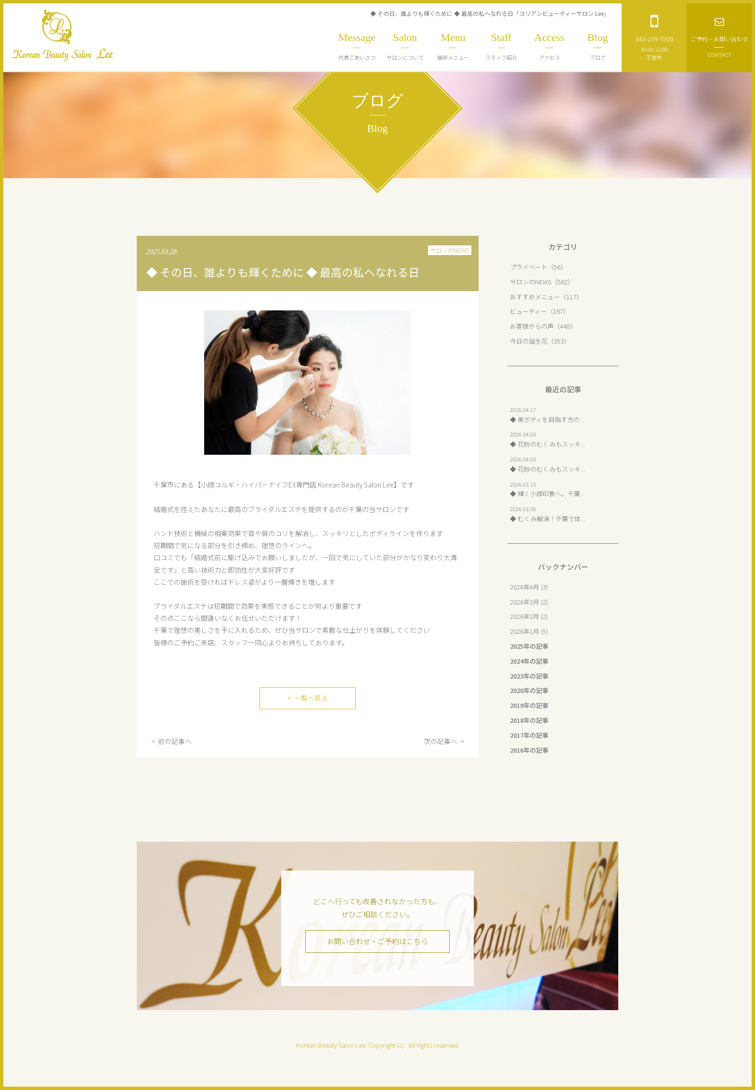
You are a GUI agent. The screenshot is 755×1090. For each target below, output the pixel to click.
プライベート (528, 266)
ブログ (597, 46)
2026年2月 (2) (529, 616)
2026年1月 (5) (529, 631)
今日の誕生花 (528, 341)
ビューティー (528, 311)
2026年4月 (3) (529, 586)
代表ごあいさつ (357, 46)
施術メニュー (453, 46)
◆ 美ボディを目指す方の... (547, 419)
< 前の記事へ (171, 741)
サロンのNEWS (449, 250)
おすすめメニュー (535, 296)
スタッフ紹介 (501, 46)
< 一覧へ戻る (307, 698)
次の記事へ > (444, 741)
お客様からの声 (532, 326)
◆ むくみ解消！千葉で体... (547, 518)
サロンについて (405, 46)
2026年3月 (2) (529, 601)
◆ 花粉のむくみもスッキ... (547, 444)
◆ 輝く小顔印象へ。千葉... (547, 493)
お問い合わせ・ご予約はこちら (377, 941)
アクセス (549, 46)
